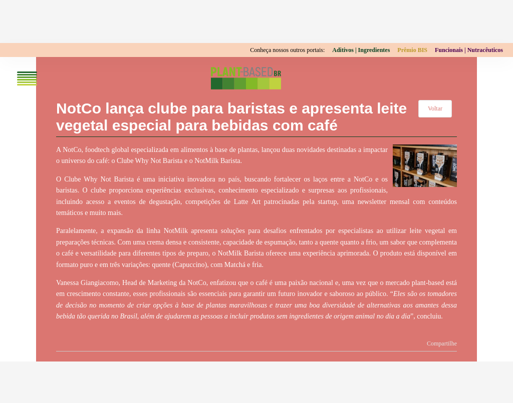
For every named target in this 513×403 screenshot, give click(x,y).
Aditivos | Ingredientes (361, 50)
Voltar (435, 108)
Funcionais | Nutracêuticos (469, 50)
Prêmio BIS (412, 50)
